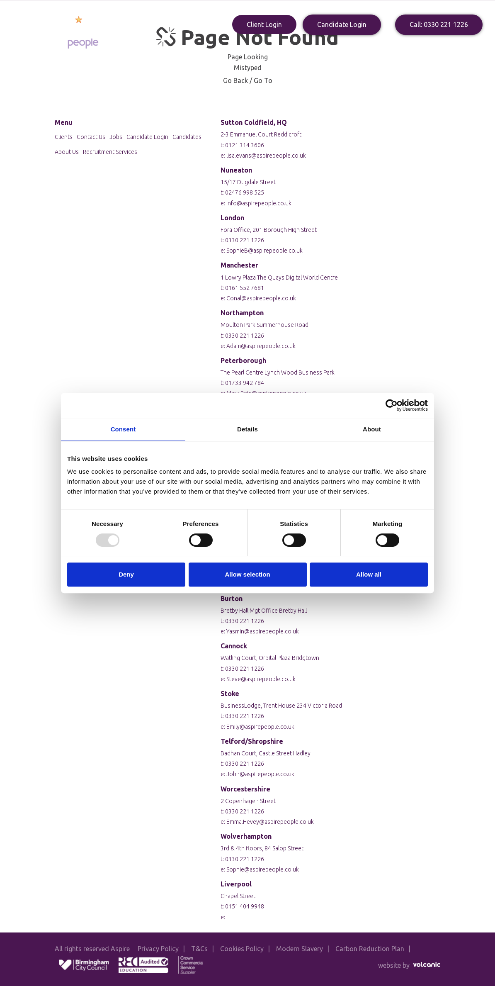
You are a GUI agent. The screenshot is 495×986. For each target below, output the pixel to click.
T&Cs (199, 948)
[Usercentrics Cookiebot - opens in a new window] (391, 405)
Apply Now (303, 48)
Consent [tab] (123, 429)
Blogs (336, 48)
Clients (268, 48)
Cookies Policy (242, 948)
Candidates (233, 48)
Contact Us (369, 48)
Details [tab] (247, 429)
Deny (126, 574)
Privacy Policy (158, 948)
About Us (193, 48)
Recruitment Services (110, 152)
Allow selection (247, 574)
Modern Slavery (299, 948)
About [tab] (372, 429)
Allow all (368, 574)
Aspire (68, 32)
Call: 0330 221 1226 (439, 24)
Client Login (264, 24)
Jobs (115, 137)
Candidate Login (341, 24)
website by (409, 965)
